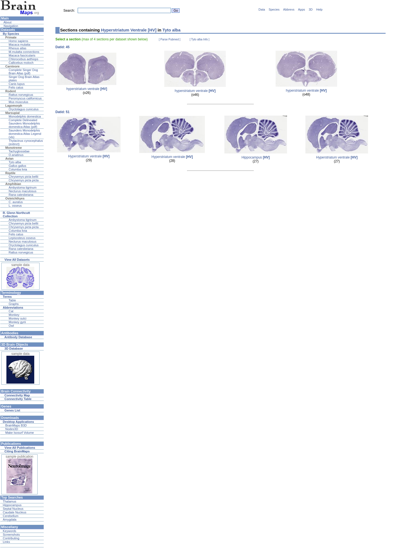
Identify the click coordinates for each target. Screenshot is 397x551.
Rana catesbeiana (21, 194)
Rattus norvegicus (21, 94)
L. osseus (15, 205)
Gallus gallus (17, 165)
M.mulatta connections (24, 51)
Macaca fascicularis (22, 55)
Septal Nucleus (13, 508)
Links (6, 541)
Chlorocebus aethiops (23, 59)
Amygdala (9, 519)
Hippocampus (12, 505)
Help (319, 9)
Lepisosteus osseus (22, 238)
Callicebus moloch (21, 62)
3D (311, 9)
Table (12, 300)
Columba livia (18, 169)
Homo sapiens (18, 41)
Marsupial (12, 112)
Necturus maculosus (22, 191)
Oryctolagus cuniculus (24, 109)
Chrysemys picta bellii (23, 176)
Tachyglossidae (19, 151)
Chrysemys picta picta (24, 180)
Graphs (14, 304)
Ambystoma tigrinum (22, 187)
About (7, 22)
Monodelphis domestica (25, 116)
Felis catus (16, 87)
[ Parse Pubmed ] (169, 39)
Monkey (14, 314)
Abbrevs (288, 9)
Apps (301, 9)
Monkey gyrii (17, 322)
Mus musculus (18, 102)
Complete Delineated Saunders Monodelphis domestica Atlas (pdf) (24, 123)
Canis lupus (16, 84)
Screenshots (11, 534)
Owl (11, 325)
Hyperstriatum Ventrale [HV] (128, 30)
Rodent (10, 91)
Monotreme (13, 147)
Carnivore (12, 66)
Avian (9, 158)
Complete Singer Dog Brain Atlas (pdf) (23, 71)
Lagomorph (13, 105)
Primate (10, 37)
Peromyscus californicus (25, 98)
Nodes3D (11, 429)
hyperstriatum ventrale (86, 89)
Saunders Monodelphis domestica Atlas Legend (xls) (25, 134)
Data (262, 9)
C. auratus (16, 202)
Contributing (11, 538)
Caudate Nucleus (14, 512)
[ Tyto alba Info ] (199, 39)
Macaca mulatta (19, 44)
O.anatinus (16, 155)
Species (274, 9)
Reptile (10, 173)
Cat (11, 311)
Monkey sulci (17, 318)
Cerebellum (10, 516)
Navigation (10, 26)
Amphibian (13, 184)
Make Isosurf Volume (19, 432)
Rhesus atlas (17, 48)
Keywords (9, 531)
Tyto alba (15, 162)
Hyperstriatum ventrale (89, 156)
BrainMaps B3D (16, 425)
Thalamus (9, 501)
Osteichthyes (14, 198)
